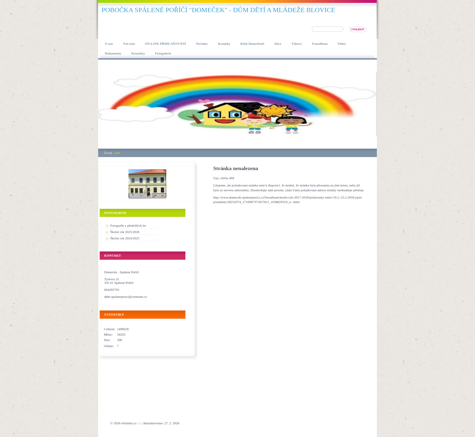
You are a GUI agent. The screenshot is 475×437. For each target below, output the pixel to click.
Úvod (107, 153)
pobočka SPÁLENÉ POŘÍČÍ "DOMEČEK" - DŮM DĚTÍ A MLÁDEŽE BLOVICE (218, 10)
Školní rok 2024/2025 (124, 238)
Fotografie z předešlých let (128, 225)
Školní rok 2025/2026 (124, 232)
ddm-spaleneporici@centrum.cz (125, 296)
